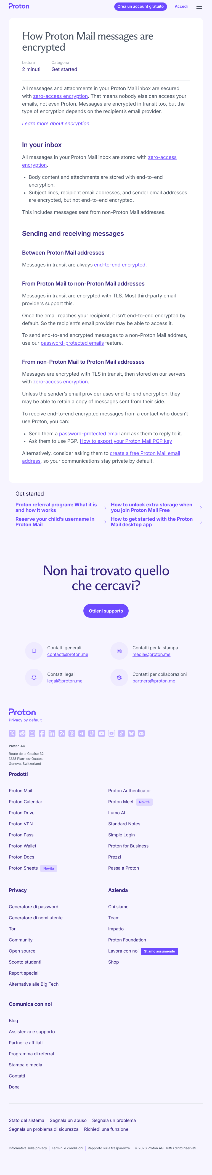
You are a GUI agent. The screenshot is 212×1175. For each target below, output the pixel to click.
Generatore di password (34, 906)
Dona (14, 1087)
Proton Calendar (25, 801)
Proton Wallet (22, 846)
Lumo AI (116, 812)
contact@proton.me (67, 654)
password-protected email (89, 434)
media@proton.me (151, 654)
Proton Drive (22, 812)
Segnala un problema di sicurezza (43, 1129)
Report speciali (24, 973)
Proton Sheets (23, 868)
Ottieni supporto (106, 611)
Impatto (116, 928)
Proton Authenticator (129, 790)
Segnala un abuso (68, 1120)
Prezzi (114, 857)
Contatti (17, 1076)
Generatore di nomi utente (36, 917)
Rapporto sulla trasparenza (109, 1148)
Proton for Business (128, 846)
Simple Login (121, 835)
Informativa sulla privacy (28, 1148)
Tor (12, 928)
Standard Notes (124, 823)
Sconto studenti (25, 962)
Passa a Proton (123, 868)
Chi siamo (118, 906)
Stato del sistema (26, 1120)
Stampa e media (25, 1064)
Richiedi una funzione (106, 1129)
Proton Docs (21, 857)
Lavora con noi (123, 951)
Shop (113, 962)
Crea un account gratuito (141, 6)
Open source (22, 951)
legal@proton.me (64, 681)
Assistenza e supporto (32, 1031)
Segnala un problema (114, 1120)
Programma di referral (31, 1053)
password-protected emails (72, 343)
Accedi (181, 6)
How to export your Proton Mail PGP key (126, 441)
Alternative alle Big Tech (34, 984)
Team (114, 917)
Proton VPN (21, 823)
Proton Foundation (127, 940)
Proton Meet (121, 801)
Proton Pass (21, 835)
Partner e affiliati (26, 1042)
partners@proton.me (153, 681)
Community (21, 940)
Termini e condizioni (67, 1148)
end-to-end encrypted (119, 265)
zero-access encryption (60, 96)
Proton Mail (20, 790)
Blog (13, 1020)
